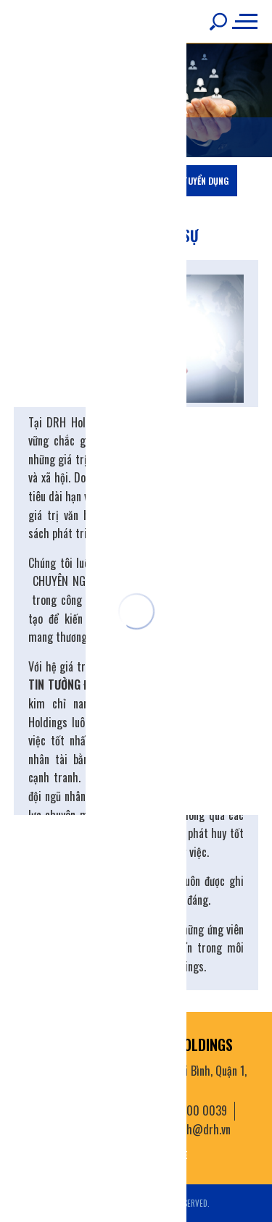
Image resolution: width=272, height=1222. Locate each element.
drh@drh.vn (203, 1129)
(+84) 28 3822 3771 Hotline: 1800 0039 (137, 1110)
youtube (168, 1154)
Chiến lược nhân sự (82, 181)
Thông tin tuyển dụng (183, 181)
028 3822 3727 (94, 1129)
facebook (108, 1154)
